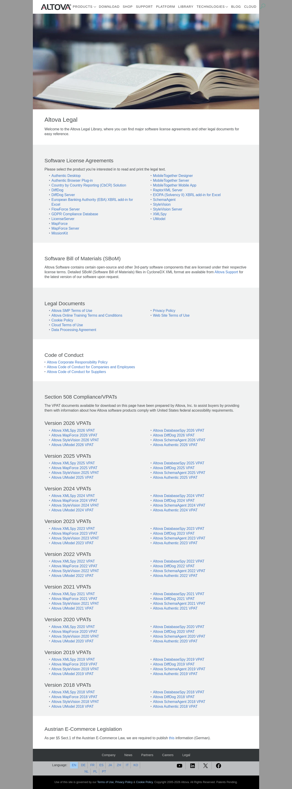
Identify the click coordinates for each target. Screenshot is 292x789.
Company (108, 755)
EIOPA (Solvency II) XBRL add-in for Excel (187, 195)
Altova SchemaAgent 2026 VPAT (179, 440)
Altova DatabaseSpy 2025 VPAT (178, 463)
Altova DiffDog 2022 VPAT (174, 566)
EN (74, 765)
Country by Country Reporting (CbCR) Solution (89, 185)
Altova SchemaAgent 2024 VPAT (179, 505)
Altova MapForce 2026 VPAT (75, 435)
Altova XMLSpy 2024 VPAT (73, 496)
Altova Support (226, 272)
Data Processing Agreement (74, 330)
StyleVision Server (167, 209)
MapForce (60, 224)
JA (110, 765)
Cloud (250, 6)
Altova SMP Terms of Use (72, 311)
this (172, 738)
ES (101, 765)
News (128, 755)
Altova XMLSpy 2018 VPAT (73, 692)
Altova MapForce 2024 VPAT (75, 500)
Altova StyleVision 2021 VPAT (75, 603)
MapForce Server (65, 228)
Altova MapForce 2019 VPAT (75, 664)
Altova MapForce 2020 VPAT (75, 632)
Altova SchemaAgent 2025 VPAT (179, 473)
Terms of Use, (106, 782)
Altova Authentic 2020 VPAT (175, 641)
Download (109, 6)
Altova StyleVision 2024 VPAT (75, 505)
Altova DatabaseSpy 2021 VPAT (178, 594)
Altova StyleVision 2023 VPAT (75, 538)
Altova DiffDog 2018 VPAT (174, 697)
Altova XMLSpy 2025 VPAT (73, 463)
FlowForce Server (66, 209)
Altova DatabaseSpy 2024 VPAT (178, 496)
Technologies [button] (211, 6)
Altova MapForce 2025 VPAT (75, 468)
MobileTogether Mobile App (174, 185)
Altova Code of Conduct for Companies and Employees (91, 367)
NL (86, 771)
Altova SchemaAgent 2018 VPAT (179, 702)
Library (185, 6)
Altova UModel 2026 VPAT (73, 445)
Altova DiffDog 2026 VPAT (174, 435)
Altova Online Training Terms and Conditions (87, 315)
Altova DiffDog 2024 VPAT (174, 500)
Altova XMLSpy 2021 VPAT (73, 594)
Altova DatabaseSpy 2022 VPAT (178, 561)
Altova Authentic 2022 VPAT (175, 576)
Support (144, 6)
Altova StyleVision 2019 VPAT (75, 669)
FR (92, 765)
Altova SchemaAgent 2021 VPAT (179, 603)
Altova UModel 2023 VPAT (73, 543)
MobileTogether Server (171, 180)
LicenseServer (63, 219)
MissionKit (60, 233)
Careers (168, 755)
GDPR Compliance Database (75, 214)
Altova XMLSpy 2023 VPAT (73, 529)
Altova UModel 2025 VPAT (73, 477)
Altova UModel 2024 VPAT (73, 510)
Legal (186, 755)
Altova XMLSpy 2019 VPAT (73, 659)
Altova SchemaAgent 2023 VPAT (179, 538)
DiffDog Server (63, 195)
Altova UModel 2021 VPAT (73, 608)
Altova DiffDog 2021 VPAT (174, 599)
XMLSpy (160, 214)
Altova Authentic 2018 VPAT (175, 706)
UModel (159, 219)
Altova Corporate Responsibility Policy (77, 362)
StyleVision (162, 204)
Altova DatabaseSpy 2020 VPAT (178, 627)
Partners (147, 755)
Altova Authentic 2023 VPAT (175, 543)
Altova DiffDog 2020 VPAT (174, 632)
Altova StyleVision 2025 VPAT (75, 473)
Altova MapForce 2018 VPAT (75, 697)
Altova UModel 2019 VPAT (73, 674)
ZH (119, 765)
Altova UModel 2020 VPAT (73, 641)
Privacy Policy (164, 311)
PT (104, 771)
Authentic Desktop (66, 176)
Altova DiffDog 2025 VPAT (174, 468)
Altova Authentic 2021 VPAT (175, 608)
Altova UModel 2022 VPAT (73, 576)
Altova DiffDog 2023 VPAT (174, 533)
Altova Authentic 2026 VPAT (175, 445)
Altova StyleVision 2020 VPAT (75, 636)
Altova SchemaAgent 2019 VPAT (179, 669)
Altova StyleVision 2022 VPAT (75, 571)
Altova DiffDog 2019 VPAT (174, 664)
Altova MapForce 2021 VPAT (75, 599)
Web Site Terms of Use (171, 315)
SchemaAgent (164, 200)
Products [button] (83, 6)
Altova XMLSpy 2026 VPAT (73, 430)
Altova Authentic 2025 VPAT (175, 477)
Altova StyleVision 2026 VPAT (75, 440)
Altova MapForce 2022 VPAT (75, 566)
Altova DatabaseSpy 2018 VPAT (178, 692)
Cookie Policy (62, 320)
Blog (236, 6)
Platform (165, 6)
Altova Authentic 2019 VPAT (175, 674)
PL (95, 771)
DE (83, 765)
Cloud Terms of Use (67, 325)
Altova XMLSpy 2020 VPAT (73, 627)
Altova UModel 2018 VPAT (73, 706)
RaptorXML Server (168, 190)
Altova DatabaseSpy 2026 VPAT (178, 430)
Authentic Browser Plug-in (72, 180)
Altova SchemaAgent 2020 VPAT (179, 636)
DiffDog (57, 190)
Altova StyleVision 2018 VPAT (75, 702)
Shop (128, 6)
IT (127, 765)
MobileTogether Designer (173, 176)
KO (135, 765)
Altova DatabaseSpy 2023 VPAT (178, 529)
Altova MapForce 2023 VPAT (75, 533)
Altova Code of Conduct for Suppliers (76, 372)
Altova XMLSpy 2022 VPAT (73, 561)
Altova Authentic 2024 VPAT (175, 510)
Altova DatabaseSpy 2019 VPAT (178, 659)
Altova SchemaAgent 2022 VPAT (179, 571)
